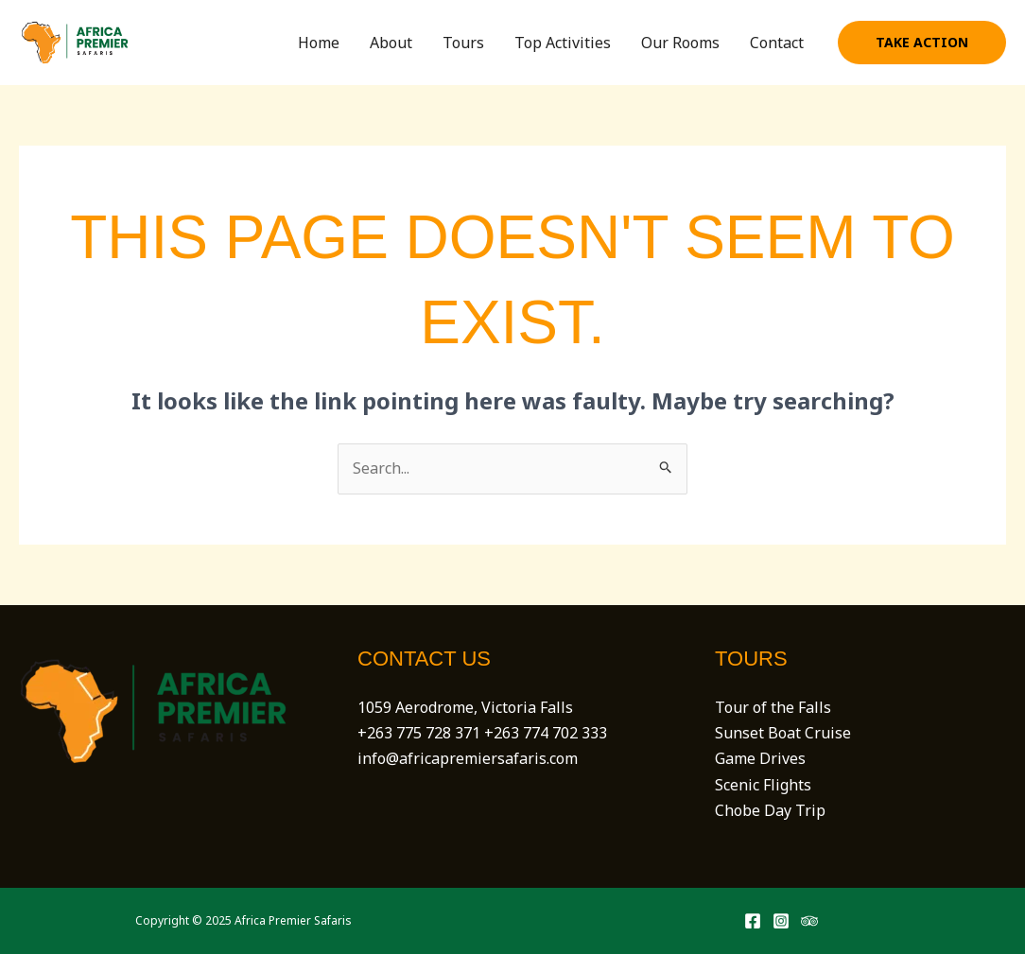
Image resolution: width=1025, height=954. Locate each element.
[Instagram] (781, 920)
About (391, 42)
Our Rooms (680, 42)
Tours (463, 42)
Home (318, 42)
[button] (922, 42)
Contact (777, 42)
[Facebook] (752, 920)
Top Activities (562, 42)
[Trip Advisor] (809, 920)
